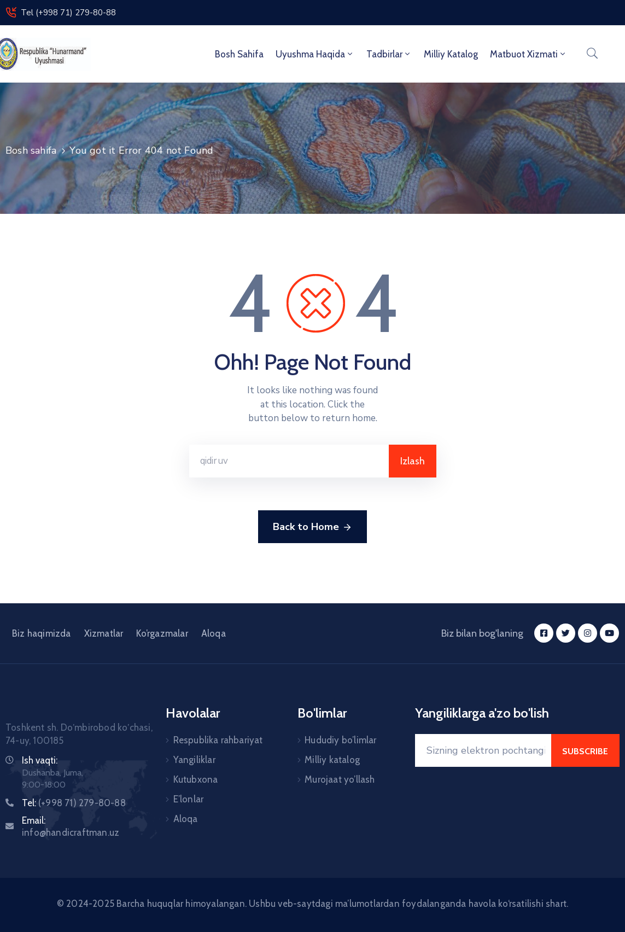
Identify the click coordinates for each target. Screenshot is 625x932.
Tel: (74, 802)
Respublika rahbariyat (218, 740)
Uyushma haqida (315, 54)
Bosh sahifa (239, 54)
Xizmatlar (104, 633)
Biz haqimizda (41, 633)
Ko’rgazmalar (162, 633)
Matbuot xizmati (528, 54)
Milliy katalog (332, 759)
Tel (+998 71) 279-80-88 (68, 12)
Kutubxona (195, 779)
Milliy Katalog (451, 54)
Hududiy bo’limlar (340, 740)
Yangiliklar (194, 759)
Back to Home (312, 527)
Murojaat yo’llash (340, 779)
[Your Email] (483, 750)
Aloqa (213, 633)
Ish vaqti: (39, 760)
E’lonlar (188, 799)
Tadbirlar (389, 54)
